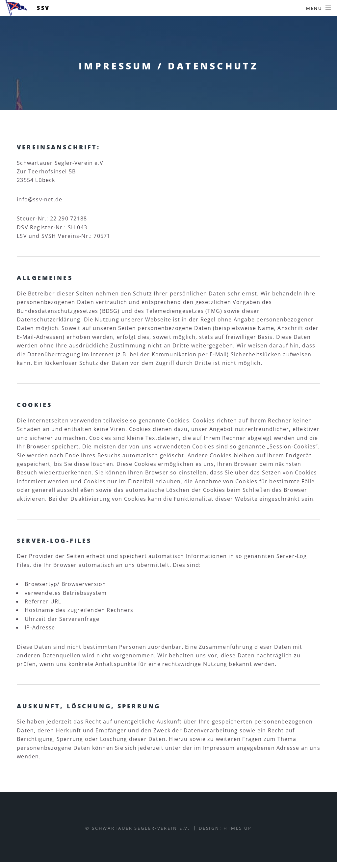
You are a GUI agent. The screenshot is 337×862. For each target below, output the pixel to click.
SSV (43, 8)
